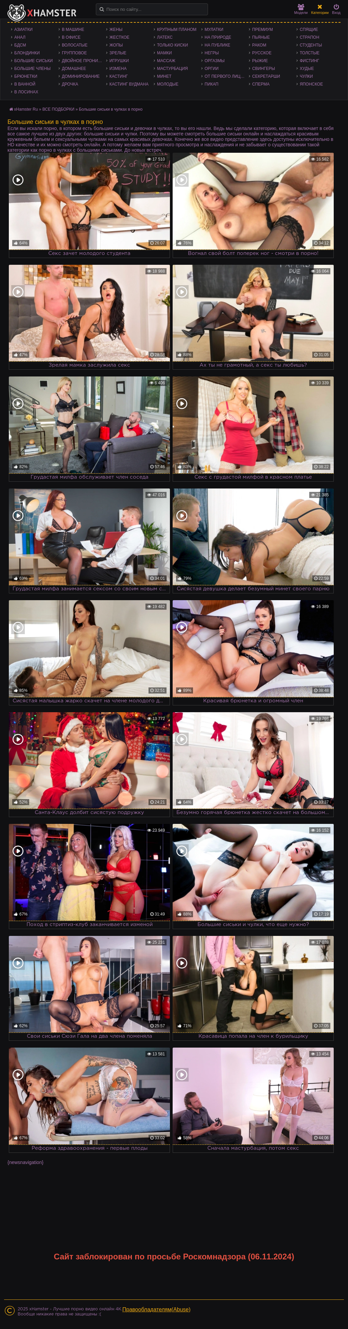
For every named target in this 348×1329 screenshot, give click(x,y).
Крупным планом (176, 29)
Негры (212, 53)
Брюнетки (25, 76)
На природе (218, 37)
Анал (19, 37)
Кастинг (118, 76)
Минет (164, 76)
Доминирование (81, 76)
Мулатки (214, 29)
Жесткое (119, 37)
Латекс (165, 37)
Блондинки (27, 53)
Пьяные (261, 37)
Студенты (311, 45)
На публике (217, 45)
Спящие (309, 29)
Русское (262, 53)
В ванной (24, 84)
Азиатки (23, 29)
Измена (118, 68)
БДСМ (20, 45)
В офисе (71, 37)
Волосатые (74, 45)
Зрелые (117, 53)
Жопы (116, 45)
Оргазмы (215, 60)
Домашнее (74, 68)
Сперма (260, 84)
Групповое (74, 53)
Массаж (166, 60)
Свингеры (263, 68)
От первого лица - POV (227, 76)
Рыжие (260, 60)
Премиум (262, 29)
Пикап (212, 84)
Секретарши (266, 76)
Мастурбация (172, 68)
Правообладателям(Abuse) (156, 1309)
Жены (115, 29)
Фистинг (309, 60)
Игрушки (119, 60)
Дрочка (70, 84)
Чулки (306, 76)
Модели (301, 9)
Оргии (212, 68)
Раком (259, 45)
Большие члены (32, 68)
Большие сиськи (33, 60)
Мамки (164, 53)
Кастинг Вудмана (129, 84)
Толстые (309, 53)
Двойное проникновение (84, 60)
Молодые (167, 84)
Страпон (309, 37)
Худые (307, 68)
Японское (311, 84)
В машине (73, 29)
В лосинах (26, 92)
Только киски (172, 45)
